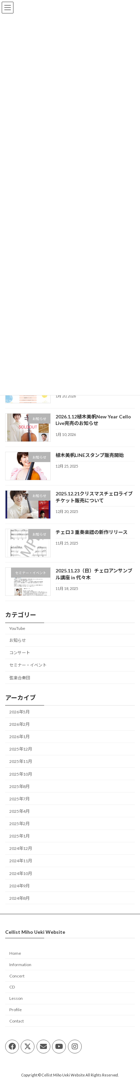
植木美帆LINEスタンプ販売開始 (90, 455)
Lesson (16, 998)
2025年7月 (19, 798)
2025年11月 (20, 761)
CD (12, 986)
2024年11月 (20, 860)
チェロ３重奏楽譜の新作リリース (92, 532)
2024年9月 (19, 885)
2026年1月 (19, 736)
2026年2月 (19, 724)
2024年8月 (19, 897)
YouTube (17, 628)
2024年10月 (20, 873)
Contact (16, 1021)
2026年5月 (19, 711)
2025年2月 (19, 823)
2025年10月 (20, 773)
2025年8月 (19, 786)
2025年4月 (19, 811)
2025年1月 (19, 836)
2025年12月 (20, 749)
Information (20, 964)
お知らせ (17, 640)
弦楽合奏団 (19, 677)
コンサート (19, 652)
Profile (15, 1009)
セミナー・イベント (28, 665)
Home (15, 953)
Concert (16, 975)
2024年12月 (20, 848)
